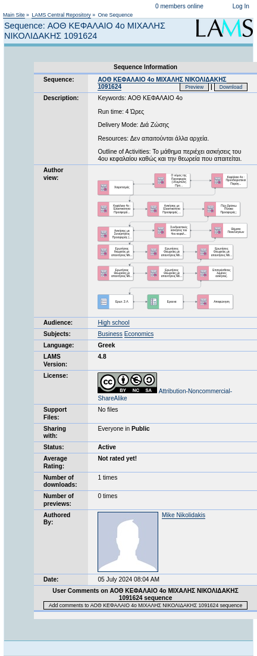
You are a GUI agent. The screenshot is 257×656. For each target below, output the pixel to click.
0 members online (179, 6)
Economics (139, 334)
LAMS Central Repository (61, 15)
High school (113, 322)
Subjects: (57, 334)
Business (110, 334)
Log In (241, 6)
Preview (194, 87)
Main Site (14, 15)
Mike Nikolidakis (183, 515)
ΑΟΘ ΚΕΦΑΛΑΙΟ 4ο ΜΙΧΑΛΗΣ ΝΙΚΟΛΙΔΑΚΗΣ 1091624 (162, 83)
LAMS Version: (55, 360)
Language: (58, 345)
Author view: (53, 174)
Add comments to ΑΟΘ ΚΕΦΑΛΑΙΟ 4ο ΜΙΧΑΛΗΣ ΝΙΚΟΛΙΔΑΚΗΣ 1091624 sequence (145, 605)
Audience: (58, 322)
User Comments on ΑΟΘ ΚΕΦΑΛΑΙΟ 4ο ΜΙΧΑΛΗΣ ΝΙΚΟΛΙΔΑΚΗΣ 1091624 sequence (145, 594)
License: (55, 375)
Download (231, 87)
